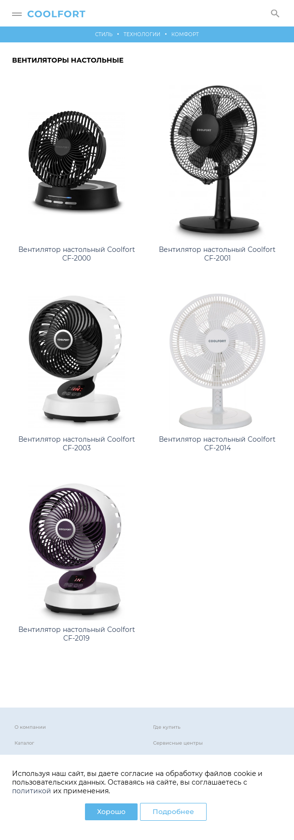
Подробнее (173, 811)
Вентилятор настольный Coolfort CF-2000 (76, 253)
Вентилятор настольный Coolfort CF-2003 (76, 443)
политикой (31, 791)
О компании (30, 727)
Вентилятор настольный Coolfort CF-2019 (76, 634)
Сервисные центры (178, 743)
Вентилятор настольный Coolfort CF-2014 (217, 443)
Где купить (167, 727)
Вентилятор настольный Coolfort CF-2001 (217, 253)
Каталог (24, 743)
